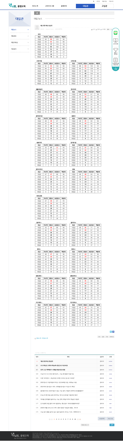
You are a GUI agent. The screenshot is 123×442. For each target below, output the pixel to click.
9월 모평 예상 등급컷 (46, 361)
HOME (37, 13)
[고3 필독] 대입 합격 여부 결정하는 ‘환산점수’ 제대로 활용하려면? (60, 403)
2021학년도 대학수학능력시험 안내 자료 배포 (54, 365)
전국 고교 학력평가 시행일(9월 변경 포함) (52, 369)
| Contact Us (55, 433)
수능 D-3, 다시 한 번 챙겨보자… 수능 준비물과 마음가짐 (57, 374)
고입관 (104, 6)
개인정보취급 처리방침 (37, 433)
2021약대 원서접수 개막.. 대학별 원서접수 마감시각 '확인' (57, 386)
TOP (115, 69)
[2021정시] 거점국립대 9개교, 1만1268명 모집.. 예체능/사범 (58, 382)
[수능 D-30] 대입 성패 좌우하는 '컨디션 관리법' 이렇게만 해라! (59, 395)
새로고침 (110, 419)
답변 (103, 336)
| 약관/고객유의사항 (47, 433)
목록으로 (112, 336)
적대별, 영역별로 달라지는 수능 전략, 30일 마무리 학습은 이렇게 (59, 399)
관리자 (102, 361)
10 (75, 419)
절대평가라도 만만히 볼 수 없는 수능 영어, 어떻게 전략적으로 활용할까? (62, 391)
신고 (93, 29)
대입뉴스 (13, 29)
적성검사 (13, 49)
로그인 (98, 1)
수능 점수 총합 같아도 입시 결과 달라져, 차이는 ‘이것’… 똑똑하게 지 (60, 412)
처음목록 (101, 419)
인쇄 (98, 29)
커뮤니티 (111, 1)
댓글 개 (38, 338)
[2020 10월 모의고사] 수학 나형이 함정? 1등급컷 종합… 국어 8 (59, 407)
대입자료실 (14, 42)
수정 (99, 336)
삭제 (107, 336)
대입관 (85, 6)
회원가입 (104, 1)
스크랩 (103, 29)
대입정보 (13, 36)
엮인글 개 (45, 338)
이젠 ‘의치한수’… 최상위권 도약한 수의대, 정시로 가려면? (57, 378)
